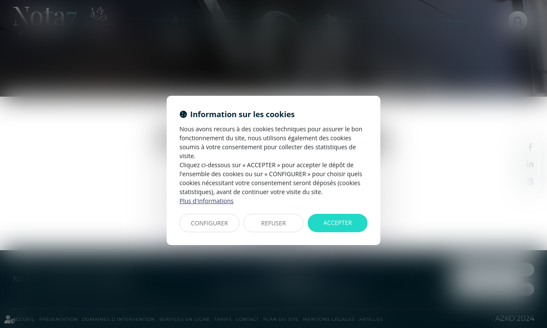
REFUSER (273, 223)
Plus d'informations (206, 201)
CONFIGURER (209, 223)
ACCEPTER (337, 223)
